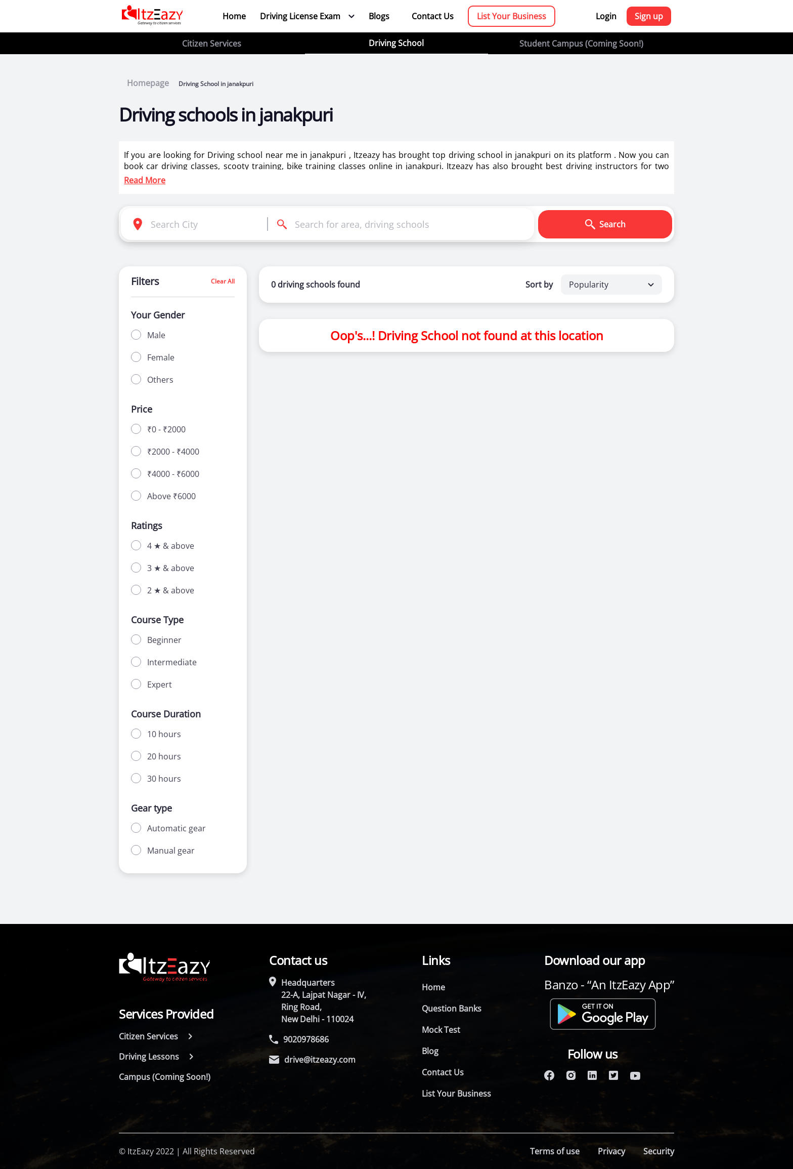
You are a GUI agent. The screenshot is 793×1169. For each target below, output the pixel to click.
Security (658, 1151)
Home (234, 16)
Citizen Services (211, 43)
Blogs (379, 16)
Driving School (396, 43)
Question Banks (451, 1008)
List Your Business (511, 16)
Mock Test (441, 1029)
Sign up (649, 16)
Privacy (611, 1151)
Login (606, 16)
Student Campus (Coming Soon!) (581, 43)
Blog (430, 1051)
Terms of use (555, 1151)
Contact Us (433, 16)
